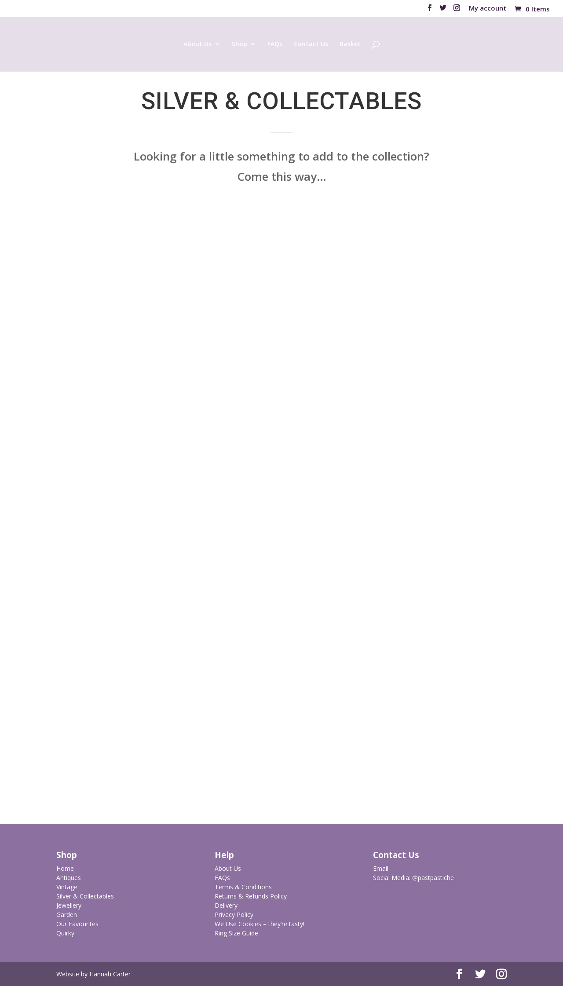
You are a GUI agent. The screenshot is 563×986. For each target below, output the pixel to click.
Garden (66, 914)
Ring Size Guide (236, 933)
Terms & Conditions (243, 887)
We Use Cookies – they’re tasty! (259, 924)
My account (487, 8)
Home (65, 868)
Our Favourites (77, 924)
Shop (239, 44)
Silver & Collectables (85, 896)
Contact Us (311, 44)
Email (380, 868)
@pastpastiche (433, 877)
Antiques (68, 877)
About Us (197, 44)
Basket (350, 44)
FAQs (274, 44)
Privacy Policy (234, 914)
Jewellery (68, 905)
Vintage (66, 887)
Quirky (65, 933)
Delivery (226, 905)
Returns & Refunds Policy (251, 896)
